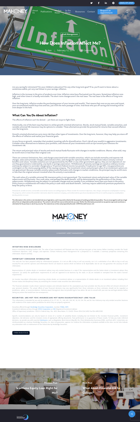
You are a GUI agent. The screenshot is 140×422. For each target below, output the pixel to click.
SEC (54, 309)
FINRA (62, 307)
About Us (35, 12)
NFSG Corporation (44, 309)
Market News (58, 12)
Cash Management (70, 34)
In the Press (68, 12)
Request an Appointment (106, 12)
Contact (91, 12)
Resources (80, 12)
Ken (50, 50)
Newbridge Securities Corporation (41, 307)
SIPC (66, 307)
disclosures (44, 320)
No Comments (87, 50)
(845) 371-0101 (126, 3)
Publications (46, 12)
